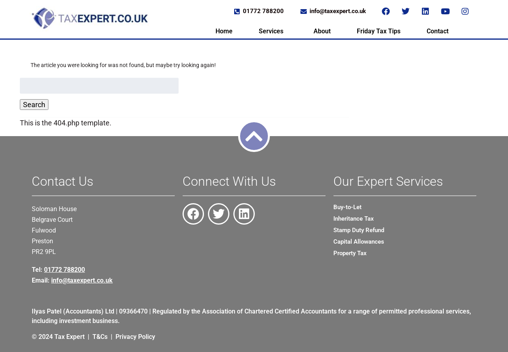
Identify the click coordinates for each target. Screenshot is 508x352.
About (322, 31)
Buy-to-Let (347, 207)
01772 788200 (64, 269)
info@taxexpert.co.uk (82, 280)
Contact (437, 31)
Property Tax (350, 253)
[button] (273, 31)
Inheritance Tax (353, 218)
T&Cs (100, 336)
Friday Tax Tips (378, 31)
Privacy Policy (135, 336)
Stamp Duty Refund (358, 230)
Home (224, 31)
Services (271, 31)
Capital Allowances (358, 241)
